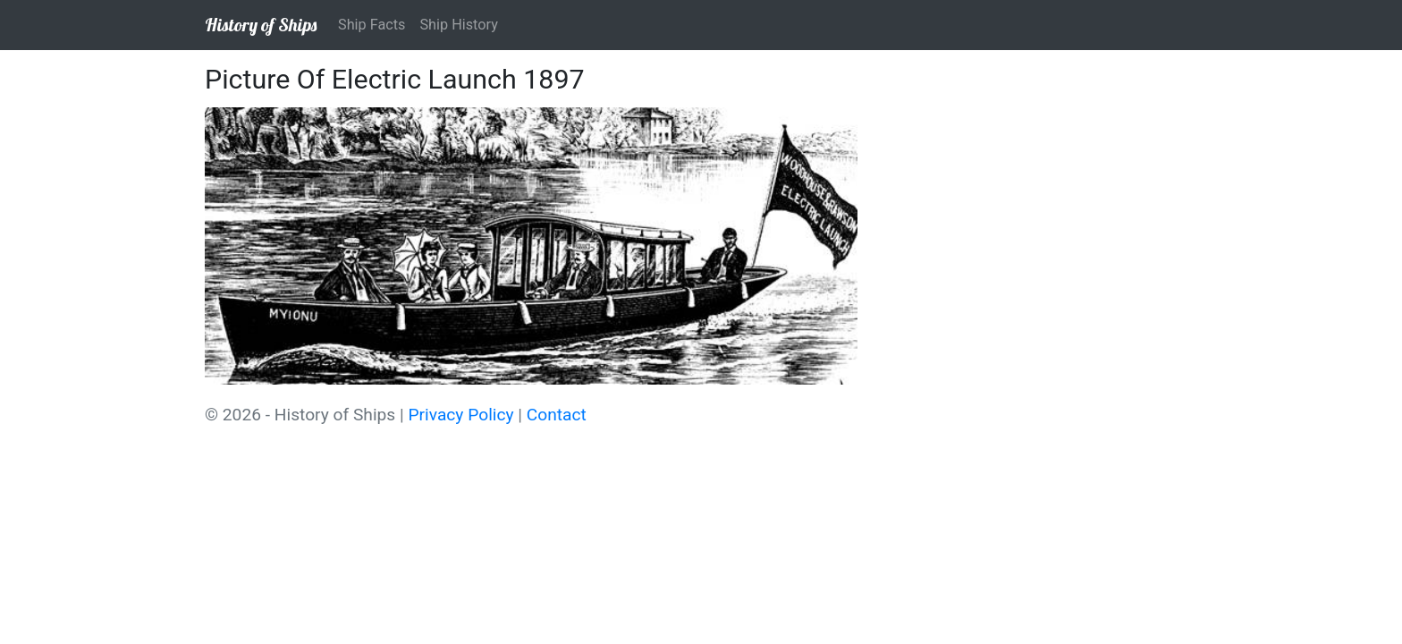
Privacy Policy (460, 414)
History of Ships (261, 24)
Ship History (458, 24)
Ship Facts (371, 24)
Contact (557, 414)
